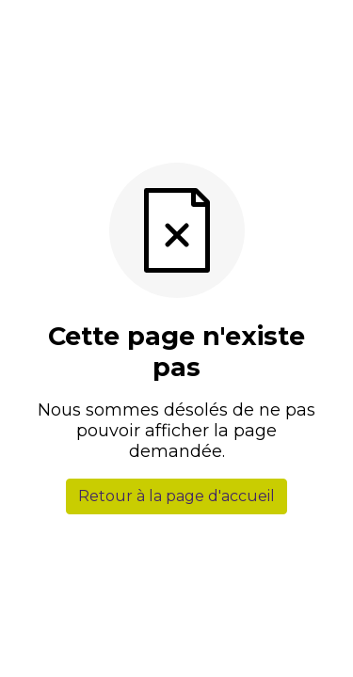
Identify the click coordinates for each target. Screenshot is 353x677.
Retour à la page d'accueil (176, 496)
